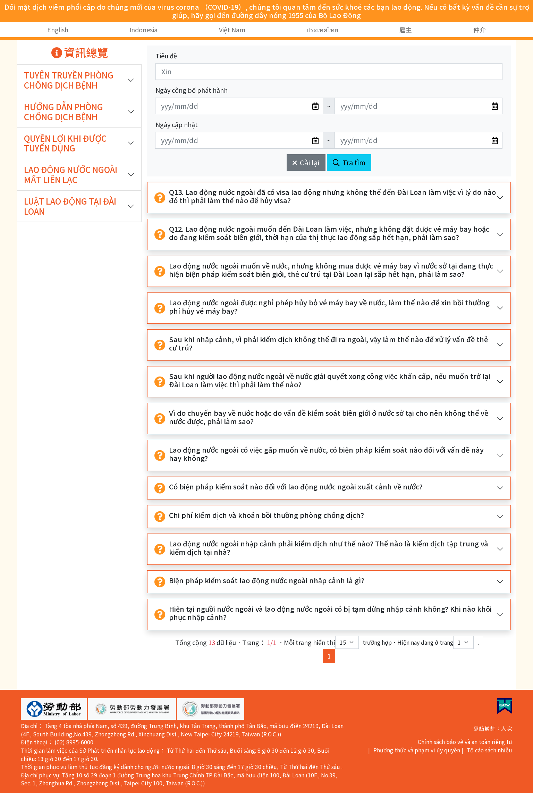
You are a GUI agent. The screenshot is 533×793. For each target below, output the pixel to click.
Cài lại (306, 162)
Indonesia (143, 29)
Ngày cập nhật (176, 124)
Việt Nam (232, 29)
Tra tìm (349, 162)
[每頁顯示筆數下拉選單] (347, 642)
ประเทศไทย (322, 29)
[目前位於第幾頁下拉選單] (463, 642)
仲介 (479, 29)
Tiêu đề (166, 55)
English (57, 29)
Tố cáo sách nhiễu (489, 750)
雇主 (405, 29)
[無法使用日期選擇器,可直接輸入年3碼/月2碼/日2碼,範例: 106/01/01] (239, 106)
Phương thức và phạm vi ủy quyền (416, 750)
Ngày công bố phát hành (191, 89)
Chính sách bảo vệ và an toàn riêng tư (465, 742)
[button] (54, 709)
